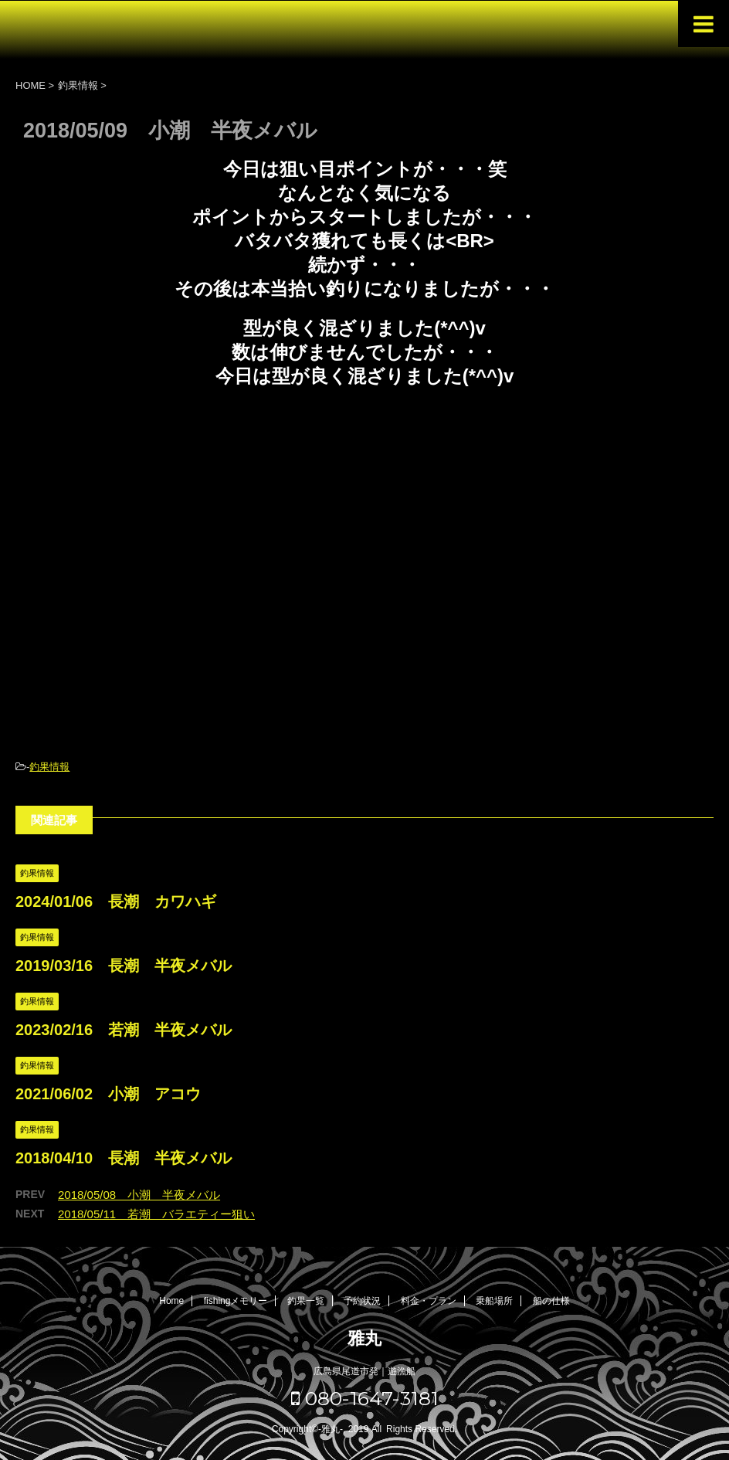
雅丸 (364, 1338)
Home (171, 1300)
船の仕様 (551, 1300)
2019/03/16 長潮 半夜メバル (123, 965)
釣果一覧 (305, 1300)
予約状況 (362, 1300)
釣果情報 (49, 766)
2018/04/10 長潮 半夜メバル (123, 1157)
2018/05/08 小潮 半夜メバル (139, 1194)
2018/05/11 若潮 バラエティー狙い (156, 1214)
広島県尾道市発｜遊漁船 (364, 1371)
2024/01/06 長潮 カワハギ (115, 901)
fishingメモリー (236, 1300)
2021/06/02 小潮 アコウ (108, 1093)
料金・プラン (428, 1300)
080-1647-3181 (365, 1398)
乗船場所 (494, 1300)
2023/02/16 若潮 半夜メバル (123, 1029)
